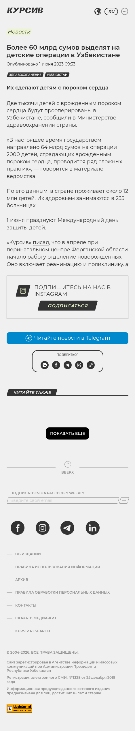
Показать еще (67, 433)
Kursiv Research (32, 631)
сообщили (57, 118)
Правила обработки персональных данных (62, 592)
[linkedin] (92, 528)
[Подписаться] (124, 500)
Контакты (25, 605)
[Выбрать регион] (98, 11)
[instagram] (43, 528)
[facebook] (17, 528)
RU (111, 11)
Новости (18, 32)
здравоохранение (25, 75)
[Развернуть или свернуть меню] (124, 11)
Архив (21, 580)
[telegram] (67, 528)
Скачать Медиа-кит (35, 618)
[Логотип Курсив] (25, 10)
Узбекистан (57, 75)
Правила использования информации (57, 567)
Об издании (28, 554)
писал (41, 242)
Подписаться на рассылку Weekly (47, 493)
